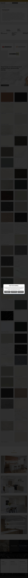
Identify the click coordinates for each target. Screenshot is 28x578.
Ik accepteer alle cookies (7, 292)
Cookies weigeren (14, 291)
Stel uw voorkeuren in (20, 292)
